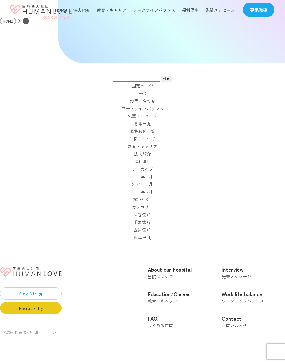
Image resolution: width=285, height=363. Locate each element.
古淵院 (139, 230)
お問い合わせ (142, 101)
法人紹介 (81, 10)
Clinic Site (28, 294)
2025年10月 (142, 177)
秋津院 (140, 238)
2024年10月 (142, 185)
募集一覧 (142, 124)
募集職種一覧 (142, 132)
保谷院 (139, 215)
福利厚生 (190, 10)
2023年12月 (142, 192)
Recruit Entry (31, 309)
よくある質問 (179, 323)
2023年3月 (142, 200)
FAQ (142, 94)
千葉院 (139, 223)
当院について (142, 139)
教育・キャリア (111, 10)
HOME (61, 10)
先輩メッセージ (220, 10)
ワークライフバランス (154, 10)
